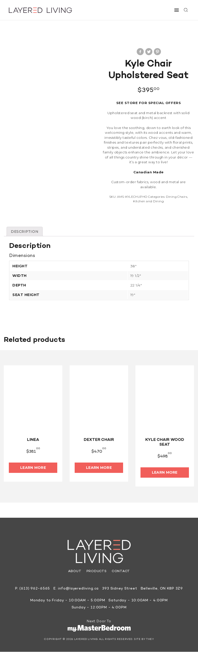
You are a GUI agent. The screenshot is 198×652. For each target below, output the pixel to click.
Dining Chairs (176, 197)
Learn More (33, 467)
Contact (121, 572)
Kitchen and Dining (148, 201)
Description (25, 231)
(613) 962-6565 (34, 589)
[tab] (25, 231)
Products (97, 572)
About (74, 572)
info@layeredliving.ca (78, 589)
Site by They (144, 639)
